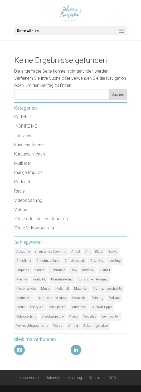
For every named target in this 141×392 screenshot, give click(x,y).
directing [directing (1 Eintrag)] (115, 261)
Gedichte (22, 116)
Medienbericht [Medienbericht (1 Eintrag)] (26, 288)
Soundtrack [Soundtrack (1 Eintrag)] (78, 307)
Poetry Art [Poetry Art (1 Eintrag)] (36, 307)
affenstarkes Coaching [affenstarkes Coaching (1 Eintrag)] (50, 251)
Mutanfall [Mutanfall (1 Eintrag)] (62, 288)
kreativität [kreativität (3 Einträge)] (39, 279)
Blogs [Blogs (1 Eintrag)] (99, 251)
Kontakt (95, 378)
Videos (20, 209)
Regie (19, 191)
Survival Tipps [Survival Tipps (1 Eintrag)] (102, 307)
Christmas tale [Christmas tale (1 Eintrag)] (75, 261)
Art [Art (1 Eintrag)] (87, 251)
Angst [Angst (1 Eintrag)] (75, 251)
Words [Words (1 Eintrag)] (57, 326)
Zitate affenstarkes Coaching (41, 218)
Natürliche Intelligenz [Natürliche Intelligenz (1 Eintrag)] (52, 298)
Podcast (22, 181)
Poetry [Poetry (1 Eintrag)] (20, 307)
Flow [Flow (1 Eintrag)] (73, 270)
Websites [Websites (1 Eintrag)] (89, 316)
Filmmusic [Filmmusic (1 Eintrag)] (57, 270)
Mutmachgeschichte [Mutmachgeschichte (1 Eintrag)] (107, 288)
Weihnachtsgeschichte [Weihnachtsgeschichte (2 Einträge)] (32, 326)
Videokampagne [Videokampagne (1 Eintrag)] (53, 316)
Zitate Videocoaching (34, 227)
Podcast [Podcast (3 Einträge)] (114, 298)
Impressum (29, 378)
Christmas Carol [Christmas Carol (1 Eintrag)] (47, 261)
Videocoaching (28, 200)
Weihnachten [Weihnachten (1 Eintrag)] (110, 316)
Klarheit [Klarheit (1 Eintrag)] (105, 270)
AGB (112, 378)
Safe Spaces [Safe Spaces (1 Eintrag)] (57, 307)
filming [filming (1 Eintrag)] (40, 270)
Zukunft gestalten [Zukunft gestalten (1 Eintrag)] (95, 326)
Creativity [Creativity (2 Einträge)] (96, 261)
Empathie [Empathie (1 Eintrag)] (23, 270)
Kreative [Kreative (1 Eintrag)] (21, 279)
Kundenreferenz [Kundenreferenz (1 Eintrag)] (61, 279)
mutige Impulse (28, 172)
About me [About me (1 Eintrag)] (23, 251)
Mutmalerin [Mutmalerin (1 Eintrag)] (24, 298)
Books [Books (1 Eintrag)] (112, 251)
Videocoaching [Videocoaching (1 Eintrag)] (26, 316)
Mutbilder (22, 163)
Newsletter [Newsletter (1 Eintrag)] (79, 298)
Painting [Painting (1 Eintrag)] (97, 298)
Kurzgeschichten (29, 154)
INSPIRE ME (25, 126)
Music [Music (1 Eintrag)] (45, 288)
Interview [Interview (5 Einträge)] (88, 270)
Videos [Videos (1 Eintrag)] (73, 316)
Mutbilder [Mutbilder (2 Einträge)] (80, 288)
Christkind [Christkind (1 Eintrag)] (23, 261)
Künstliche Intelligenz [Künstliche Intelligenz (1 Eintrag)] (93, 279)
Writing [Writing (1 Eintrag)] (73, 326)
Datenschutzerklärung (64, 378)
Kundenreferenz (28, 144)
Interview (22, 135)
